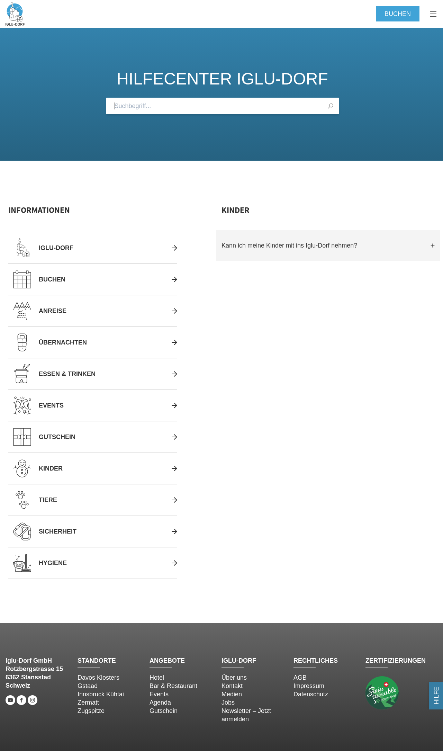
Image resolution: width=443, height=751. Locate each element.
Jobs (228, 702)
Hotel (157, 677)
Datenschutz (310, 694)
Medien (232, 694)
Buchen (398, 13)
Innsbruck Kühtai (101, 694)
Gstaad (88, 685)
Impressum (308, 685)
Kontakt (232, 685)
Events (159, 694)
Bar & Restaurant (173, 685)
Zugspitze (91, 710)
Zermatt (88, 702)
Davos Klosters (98, 677)
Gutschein (164, 710)
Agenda (160, 702)
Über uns (234, 677)
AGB (300, 677)
